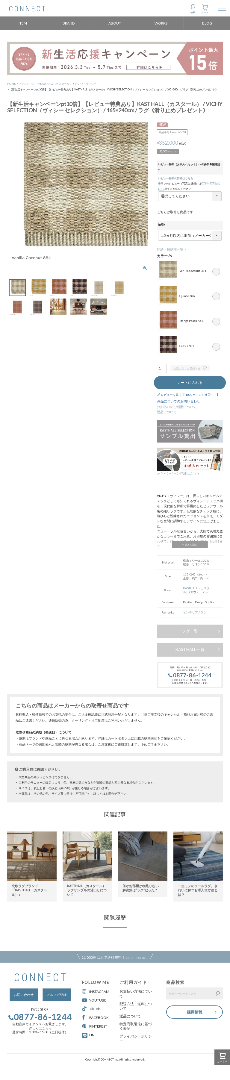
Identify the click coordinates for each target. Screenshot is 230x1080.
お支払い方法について (135, 993)
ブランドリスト (28, 83)
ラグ (203, 612)
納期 (162, 225)
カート (204, 12)
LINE (93, 1035)
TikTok (91, 1008)
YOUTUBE (94, 1000)
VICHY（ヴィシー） (87, 83)
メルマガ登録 (56, 994)
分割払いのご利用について (176, 407)
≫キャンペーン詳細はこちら (178, 473)
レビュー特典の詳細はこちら (175, 178)
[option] (32, 863)
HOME (11, 83)
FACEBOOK (95, 1017)
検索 (192, 12)
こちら (47, 1028)
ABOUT (114, 23)
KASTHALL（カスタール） (56, 83)
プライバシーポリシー (135, 1038)
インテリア (190, 612)
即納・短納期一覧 (170, 249)
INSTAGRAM (95, 991)
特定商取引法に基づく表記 (135, 1026)
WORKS (161, 23)
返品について (167, 412)
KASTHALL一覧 (190, 649)
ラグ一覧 (189, 631)
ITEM (23, 23)
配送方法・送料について (135, 1006)
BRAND (69, 23)
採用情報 (194, 1011)
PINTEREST (94, 1026)
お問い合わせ (24, 994)
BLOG (207, 23)
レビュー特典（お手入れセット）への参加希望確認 (189, 167)
